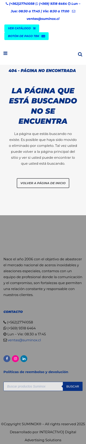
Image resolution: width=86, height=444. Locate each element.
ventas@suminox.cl (43, 19)
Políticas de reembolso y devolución (36, 372)
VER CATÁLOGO (22, 28)
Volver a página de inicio (43, 183)
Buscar (72, 386)
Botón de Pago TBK (26, 36)
